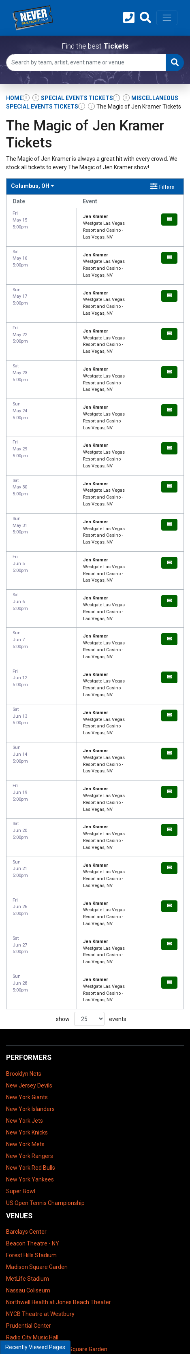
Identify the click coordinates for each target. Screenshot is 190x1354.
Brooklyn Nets (23, 931)
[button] (145, 17)
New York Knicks (27, 989)
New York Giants (27, 954)
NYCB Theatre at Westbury (40, 1171)
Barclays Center (26, 1088)
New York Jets (24, 977)
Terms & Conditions (31, 1258)
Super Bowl (20, 1048)
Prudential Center (28, 1182)
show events (91, 876)
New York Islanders (30, 966)
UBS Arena (20, 1229)
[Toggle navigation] (166, 18)
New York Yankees (30, 1036)
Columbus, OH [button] (32, 186)
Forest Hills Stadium (31, 1112)
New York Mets (25, 1001)
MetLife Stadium (27, 1135)
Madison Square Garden (37, 1124)
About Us (18, 1270)
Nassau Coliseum (28, 1147)
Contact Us (20, 1282)
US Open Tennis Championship (45, 1060)
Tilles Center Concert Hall (38, 1218)
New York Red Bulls (30, 1024)
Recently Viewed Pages (35, 1347)
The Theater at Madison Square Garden (56, 1206)
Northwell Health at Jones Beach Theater (58, 1159)
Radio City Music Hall (32, 1194)
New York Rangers (29, 1013)
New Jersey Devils (29, 942)
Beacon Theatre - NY (32, 1100)
